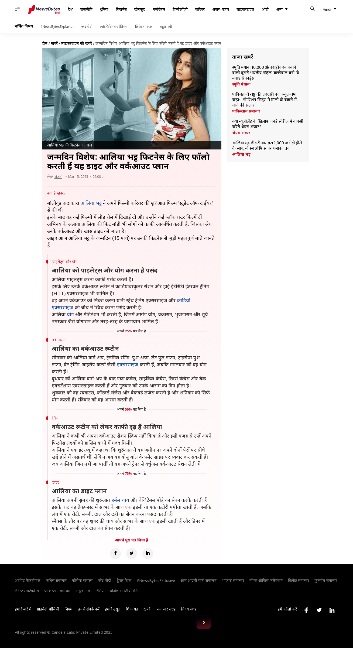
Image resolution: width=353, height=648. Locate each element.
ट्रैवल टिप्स (124, 580)
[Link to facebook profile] (306, 610)
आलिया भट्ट (241, 154)
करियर (200, 9)
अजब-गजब (220, 9)
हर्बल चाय (120, 500)
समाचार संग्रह (166, 609)
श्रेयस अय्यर (241, 132)
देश (70, 9)
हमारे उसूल (113, 609)
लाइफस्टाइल (245, 9)
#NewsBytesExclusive (156, 580)
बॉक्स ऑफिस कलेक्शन (266, 580)
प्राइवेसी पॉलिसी (48, 609)
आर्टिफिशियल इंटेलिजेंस (114, 26)
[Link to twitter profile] (319, 610)
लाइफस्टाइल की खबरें (76, 43)
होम (44, 43)
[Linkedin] (147, 553)
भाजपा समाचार (233, 580)
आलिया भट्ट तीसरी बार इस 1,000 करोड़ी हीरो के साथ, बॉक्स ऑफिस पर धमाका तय (267, 146)
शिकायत (132, 609)
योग (70, 314)
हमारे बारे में (23, 609)
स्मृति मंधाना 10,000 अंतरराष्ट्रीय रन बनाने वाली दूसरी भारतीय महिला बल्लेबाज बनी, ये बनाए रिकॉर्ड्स (265, 73)
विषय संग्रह (189, 609)
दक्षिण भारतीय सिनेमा (125, 590)
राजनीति (86, 9)
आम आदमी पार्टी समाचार (198, 580)
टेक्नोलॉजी (180, 9)
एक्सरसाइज (127, 364)
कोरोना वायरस (82, 580)
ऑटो (265, 9)
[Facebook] (115, 553)
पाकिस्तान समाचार (246, 111)
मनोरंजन (159, 9)
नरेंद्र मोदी (86, 26)
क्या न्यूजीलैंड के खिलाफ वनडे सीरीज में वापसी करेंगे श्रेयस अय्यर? (267, 124)
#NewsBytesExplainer (57, 26)
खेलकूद (139, 9)
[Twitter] (131, 553)
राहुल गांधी (166, 26)
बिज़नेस (121, 9)
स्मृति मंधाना (241, 84)
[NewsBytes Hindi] (44, 9)
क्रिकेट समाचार (143, 26)
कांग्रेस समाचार (56, 580)
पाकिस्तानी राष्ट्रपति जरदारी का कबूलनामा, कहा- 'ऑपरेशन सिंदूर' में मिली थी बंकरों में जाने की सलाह (264, 100)
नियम (69, 609)
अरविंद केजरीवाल (27, 580)
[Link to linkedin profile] (331, 610)
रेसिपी (100, 590)
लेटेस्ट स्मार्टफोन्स (27, 590)
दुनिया (104, 9)
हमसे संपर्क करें (89, 609)
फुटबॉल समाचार (325, 580)
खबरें (54, 43)
